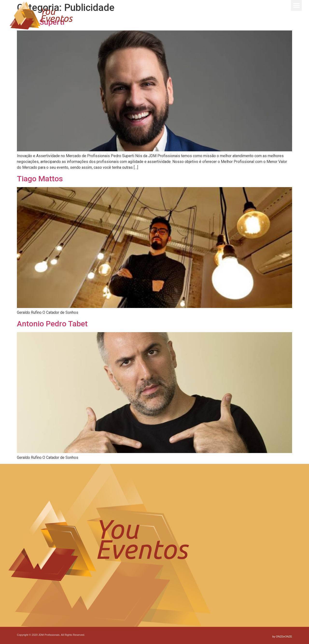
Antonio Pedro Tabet (52, 323)
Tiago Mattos (40, 178)
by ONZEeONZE (282, 636)
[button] (296, 5)
